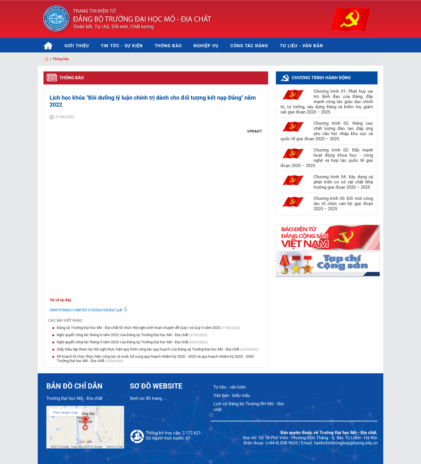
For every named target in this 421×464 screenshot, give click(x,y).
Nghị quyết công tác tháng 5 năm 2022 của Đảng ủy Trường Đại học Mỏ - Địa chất (123, 342)
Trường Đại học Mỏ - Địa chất (74, 398)
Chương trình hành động (321, 77)
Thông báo (61, 59)
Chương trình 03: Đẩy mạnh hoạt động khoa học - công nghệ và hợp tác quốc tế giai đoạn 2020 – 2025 (326, 157)
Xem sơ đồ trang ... (148, 398)
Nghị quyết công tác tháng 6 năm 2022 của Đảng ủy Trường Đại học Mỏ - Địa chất (123, 335)
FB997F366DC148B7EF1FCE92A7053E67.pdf (86, 310)
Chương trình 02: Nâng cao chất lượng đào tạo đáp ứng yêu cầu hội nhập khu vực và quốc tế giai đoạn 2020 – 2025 (326, 131)
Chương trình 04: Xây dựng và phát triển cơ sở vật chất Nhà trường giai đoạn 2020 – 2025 (343, 182)
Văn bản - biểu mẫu (231, 395)
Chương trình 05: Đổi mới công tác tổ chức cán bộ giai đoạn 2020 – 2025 (343, 203)
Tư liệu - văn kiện (229, 387)
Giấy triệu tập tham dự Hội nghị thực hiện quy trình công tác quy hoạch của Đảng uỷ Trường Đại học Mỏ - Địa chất (148, 349)
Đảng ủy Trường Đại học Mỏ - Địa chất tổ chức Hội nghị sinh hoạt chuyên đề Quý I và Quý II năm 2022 (139, 327)
